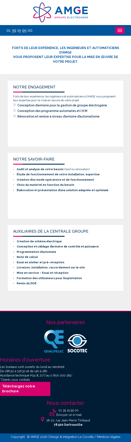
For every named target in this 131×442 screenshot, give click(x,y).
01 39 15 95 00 (19, 30)
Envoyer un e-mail (69, 415)
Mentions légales (108, 437)
